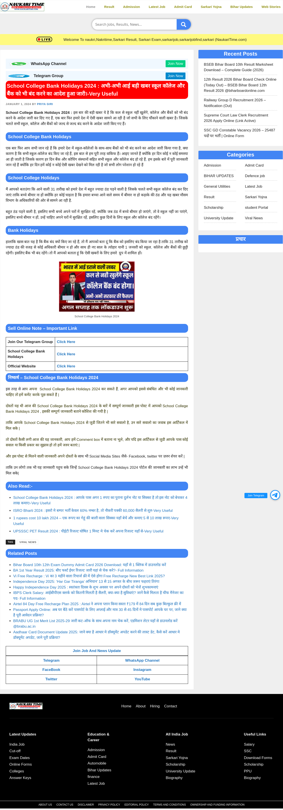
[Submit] (184, 24)
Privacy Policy (109, 804)
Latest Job (157, 7)
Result (109, 7)
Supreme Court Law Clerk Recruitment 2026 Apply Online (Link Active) (236, 118)
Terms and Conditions (169, 804)
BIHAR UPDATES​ (219, 176)
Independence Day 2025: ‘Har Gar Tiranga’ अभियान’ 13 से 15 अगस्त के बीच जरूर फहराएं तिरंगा (86, 581)
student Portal (256, 207)
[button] (275, 495)
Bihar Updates (241, 7)
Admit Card (183, 7)
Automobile (97, 763)
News (170, 744)
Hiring (155, 706)
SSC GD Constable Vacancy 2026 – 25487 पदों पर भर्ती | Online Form (239, 133)
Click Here (66, 366)
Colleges (16, 771)
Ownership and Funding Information (217, 804)
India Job (17, 744)
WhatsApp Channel (142, 660)
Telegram (51, 660)
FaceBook (51, 670)
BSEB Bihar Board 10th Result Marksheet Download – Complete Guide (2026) (238, 67)
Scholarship (214, 207)
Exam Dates (19, 758)
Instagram (142, 670)
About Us (45, 804)
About (140, 706)
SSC (248, 751)
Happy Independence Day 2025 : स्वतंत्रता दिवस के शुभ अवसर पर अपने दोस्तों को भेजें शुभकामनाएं (85, 587)
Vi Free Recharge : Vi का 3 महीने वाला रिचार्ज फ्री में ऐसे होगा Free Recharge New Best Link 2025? (89, 576)
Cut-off (15, 751)
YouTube (142, 679)
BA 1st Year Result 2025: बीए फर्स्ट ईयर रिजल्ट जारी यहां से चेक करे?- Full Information (78, 570)
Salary (249, 744)
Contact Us (64, 804)
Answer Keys (20, 778)
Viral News (27, 542)
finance (94, 777)
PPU (248, 771)
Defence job (255, 176)
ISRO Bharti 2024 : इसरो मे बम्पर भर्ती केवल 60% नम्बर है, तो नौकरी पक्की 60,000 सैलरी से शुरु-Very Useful (93, 511)
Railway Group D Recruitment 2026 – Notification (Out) (235, 103)
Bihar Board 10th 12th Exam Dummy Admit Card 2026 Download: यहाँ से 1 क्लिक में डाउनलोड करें (89, 565)
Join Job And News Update (97, 651)
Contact (170, 706)
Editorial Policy (136, 804)
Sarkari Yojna (211, 7)
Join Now (175, 64)
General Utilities (217, 186)
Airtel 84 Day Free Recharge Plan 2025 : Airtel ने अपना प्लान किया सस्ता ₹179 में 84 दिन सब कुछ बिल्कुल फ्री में (97, 604)
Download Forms (258, 758)
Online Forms (20, 764)
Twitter (51, 679)
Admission (131, 7)
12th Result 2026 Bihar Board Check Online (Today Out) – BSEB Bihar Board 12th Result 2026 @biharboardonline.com (240, 85)
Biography (174, 778)
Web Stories (271, 7)
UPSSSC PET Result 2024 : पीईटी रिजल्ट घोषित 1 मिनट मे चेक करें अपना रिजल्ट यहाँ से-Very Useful (88, 531)
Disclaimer (86, 804)
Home (90, 7)
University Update (218, 218)
